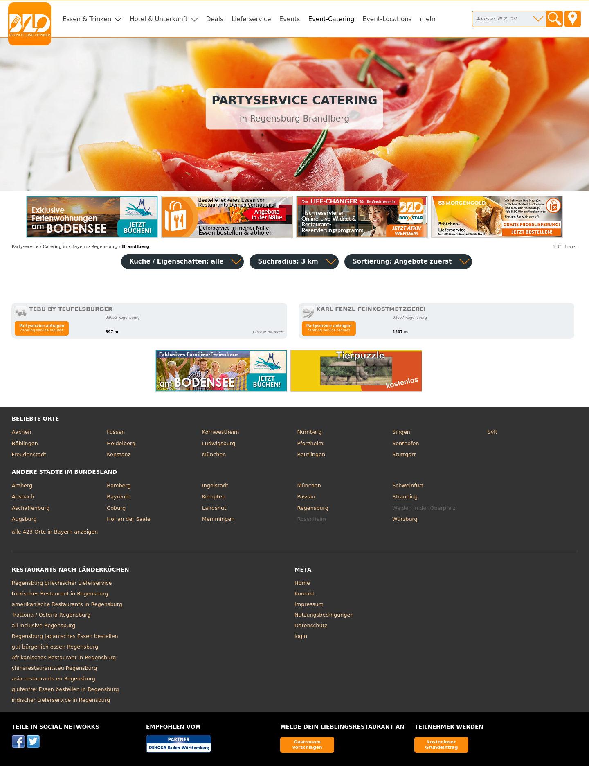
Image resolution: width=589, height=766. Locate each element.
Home (302, 583)
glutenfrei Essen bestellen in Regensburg (65, 689)
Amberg (22, 485)
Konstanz (118, 454)
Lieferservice (251, 19)
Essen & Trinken (87, 19)
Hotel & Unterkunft (158, 19)
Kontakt (304, 593)
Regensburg (312, 508)
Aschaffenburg (31, 508)
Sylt (492, 432)
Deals (214, 19)
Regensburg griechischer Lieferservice (62, 583)
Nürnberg (309, 432)
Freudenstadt (29, 454)
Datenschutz (310, 625)
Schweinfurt (407, 485)
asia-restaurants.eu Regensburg (53, 679)
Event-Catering (331, 19)
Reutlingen (311, 454)
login (300, 636)
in (39, 246)
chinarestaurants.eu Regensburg (54, 668)
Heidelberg (121, 443)
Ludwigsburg (218, 443)
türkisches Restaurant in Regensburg (60, 593)
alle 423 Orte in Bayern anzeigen (55, 532)
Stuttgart (404, 454)
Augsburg (24, 519)
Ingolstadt (215, 485)
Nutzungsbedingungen (324, 615)
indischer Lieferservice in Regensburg (61, 700)
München (214, 454)
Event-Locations (386, 19)
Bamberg (118, 485)
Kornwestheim (220, 432)
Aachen (21, 432)
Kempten (213, 496)
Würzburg (405, 519)
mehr (428, 19)
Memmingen (218, 519)
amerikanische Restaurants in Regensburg (67, 604)
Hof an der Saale (128, 519)
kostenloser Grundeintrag (441, 744)
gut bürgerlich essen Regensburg (55, 647)
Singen (401, 432)
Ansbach (23, 496)
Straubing (405, 496)
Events (289, 19)
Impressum (309, 604)
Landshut (214, 508)
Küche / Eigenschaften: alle (176, 261)
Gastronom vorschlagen (307, 744)
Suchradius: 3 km (288, 261)
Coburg (116, 508)
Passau (306, 496)
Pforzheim (310, 443)
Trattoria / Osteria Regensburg (51, 615)
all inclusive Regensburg (43, 625)
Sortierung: (402, 261)
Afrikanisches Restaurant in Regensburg (64, 657)
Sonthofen (405, 443)
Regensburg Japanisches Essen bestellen (65, 636)
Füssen (116, 432)
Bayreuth (118, 496)
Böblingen (25, 443)
